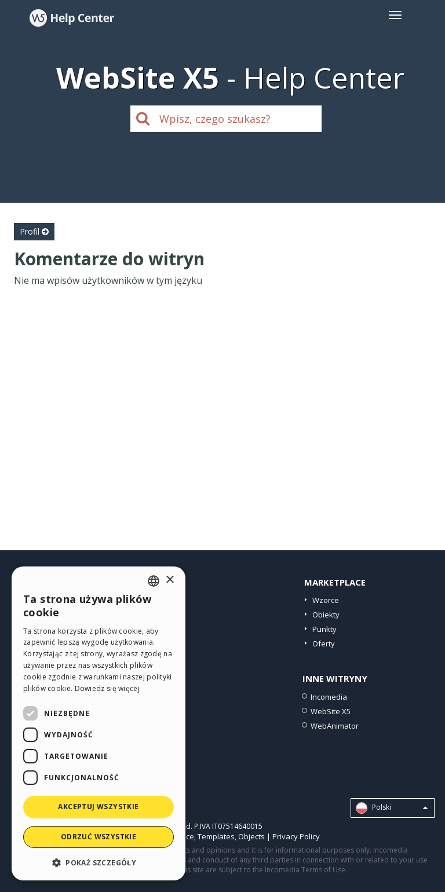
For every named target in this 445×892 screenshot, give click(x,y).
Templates (216, 836)
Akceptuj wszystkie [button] (98, 806)
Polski (392, 808)
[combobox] (153, 581)
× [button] (169, 580)
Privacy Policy (296, 836)
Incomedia (329, 697)
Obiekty (326, 614)
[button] (98, 862)
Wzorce (325, 600)
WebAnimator (335, 726)
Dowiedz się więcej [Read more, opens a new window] (107, 688)
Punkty (324, 629)
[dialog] (98, 723)
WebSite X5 (331, 711)
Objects (251, 836)
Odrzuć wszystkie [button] (98, 837)
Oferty (323, 643)
